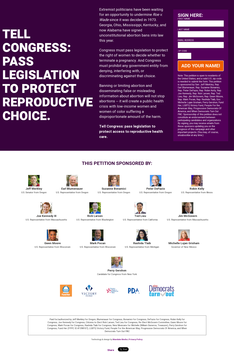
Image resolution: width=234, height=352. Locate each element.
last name (184, 29)
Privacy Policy (136, 339)
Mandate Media (120, 339)
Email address (186, 40)
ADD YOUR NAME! (200, 65)
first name (184, 18)
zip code (182, 51)
